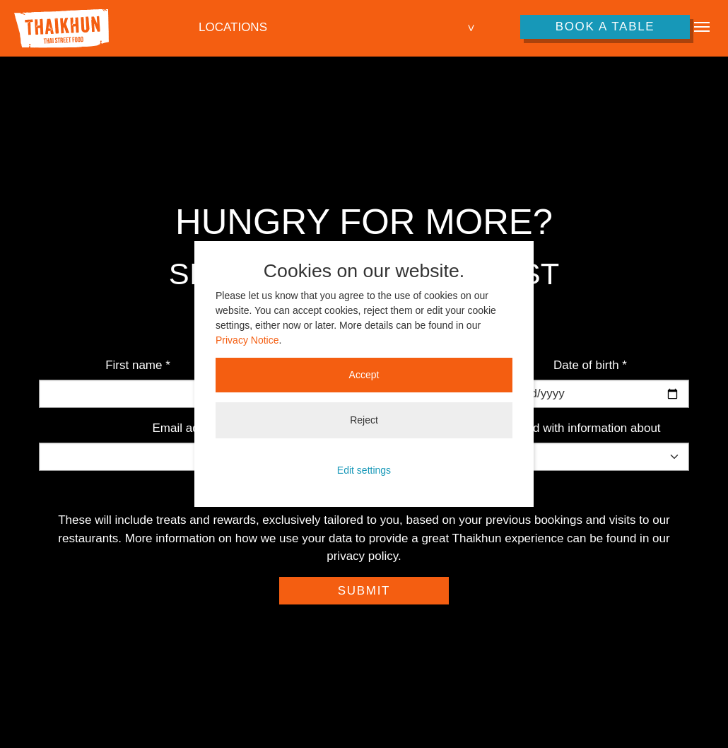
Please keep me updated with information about (533, 428)
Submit (364, 590)
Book (605, 26)
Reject (364, 420)
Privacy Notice (247, 340)
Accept (364, 374)
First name (137, 365)
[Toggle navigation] (702, 27)
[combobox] (337, 28)
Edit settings (364, 470)
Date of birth (590, 365)
